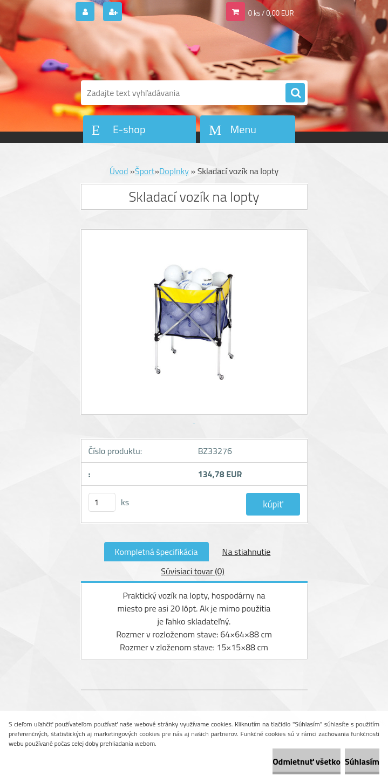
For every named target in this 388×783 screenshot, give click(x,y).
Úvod (119, 170)
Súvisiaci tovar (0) (192, 571)
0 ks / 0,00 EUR (271, 13)
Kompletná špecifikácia (156, 551)
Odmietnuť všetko (307, 761)
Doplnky (174, 170)
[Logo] (155, 52)
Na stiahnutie (246, 551)
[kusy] (102, 502)
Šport (145, 170)
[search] (295, 93)
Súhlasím (362, 761)
